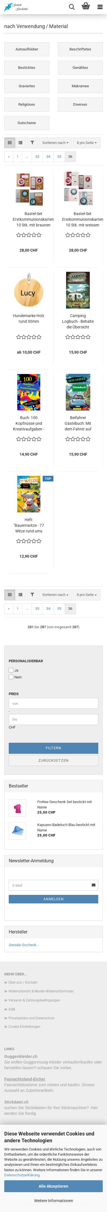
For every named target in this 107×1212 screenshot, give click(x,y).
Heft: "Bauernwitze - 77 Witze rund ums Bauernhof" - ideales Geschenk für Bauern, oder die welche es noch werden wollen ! (29, 525)
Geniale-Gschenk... (24, 945)
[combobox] (55, 142)
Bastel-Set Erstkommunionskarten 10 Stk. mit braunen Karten (33, 219)
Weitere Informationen (53, 1200)
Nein (15, 677)
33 (37, 156)
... (27, 156)
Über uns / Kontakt (22, 982)
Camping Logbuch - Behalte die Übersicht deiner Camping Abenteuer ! (78, 321)
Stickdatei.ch (16, 1102)
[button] (9, 142)
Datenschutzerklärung (22, 1175)
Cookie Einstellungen (24, 1027)
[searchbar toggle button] (72, 7)
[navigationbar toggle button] (100, 7)
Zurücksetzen (53, 760)
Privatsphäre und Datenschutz (31, 1018)
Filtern (53, 748)
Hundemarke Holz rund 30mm (28, 318)
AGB (11, 1009)
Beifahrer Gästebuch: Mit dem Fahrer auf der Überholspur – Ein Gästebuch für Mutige (78, 423)
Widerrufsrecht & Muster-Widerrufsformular (41, 991)
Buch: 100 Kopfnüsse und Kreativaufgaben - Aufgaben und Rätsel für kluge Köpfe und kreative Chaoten (28, 423)
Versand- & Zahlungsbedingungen (34, 1000)
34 (48, 156)
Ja (13, 670)
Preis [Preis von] (14, 694)
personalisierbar (26, 661)
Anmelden (53, 899)
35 (59, 156)
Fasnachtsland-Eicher (24, 1079)
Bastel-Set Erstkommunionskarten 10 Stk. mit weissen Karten (82, 219)
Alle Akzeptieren (53, 1186)
